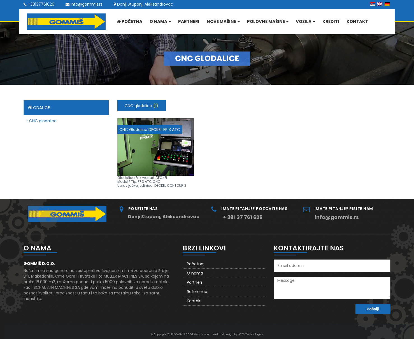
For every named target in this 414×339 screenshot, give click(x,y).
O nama (160, 21)
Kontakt (357, 21)
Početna (129, 21)
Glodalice (39, 107)
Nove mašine (223, 21)
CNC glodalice (43, 121)
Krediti (330, 21)
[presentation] (312, 312)
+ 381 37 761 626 (242, 217)
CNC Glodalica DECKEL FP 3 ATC (149, 129)
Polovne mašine (268, 21)
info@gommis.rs (87, 4)
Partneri (188, 21)
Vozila (305, 21)
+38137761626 (41, 4)
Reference (197, 291)
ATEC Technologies (250, 334)
